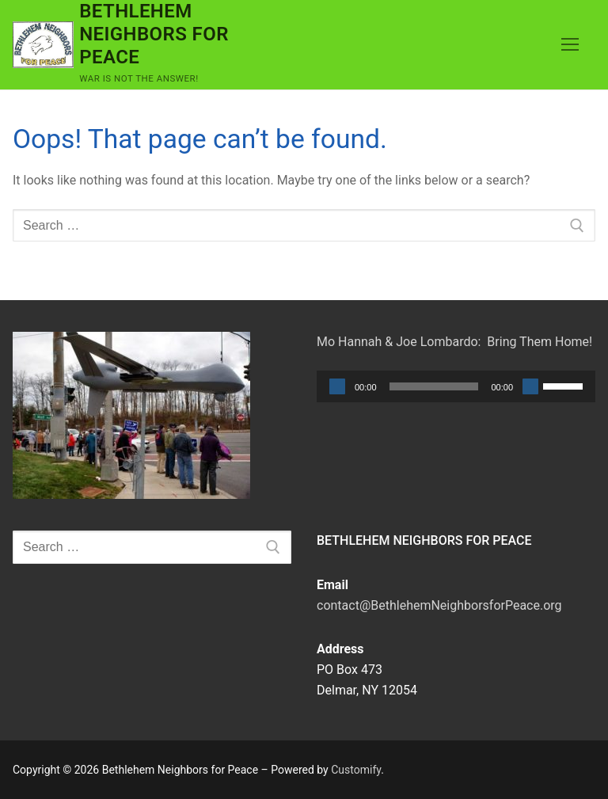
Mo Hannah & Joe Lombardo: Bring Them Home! (454, 341)
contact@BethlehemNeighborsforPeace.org (439, 605)
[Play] (337, 386)
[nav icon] (570, 45)
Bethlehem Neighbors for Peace (154, 34)
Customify (356, 769)
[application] (456, 386)
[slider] (434, 386)
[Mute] (530, 386)
